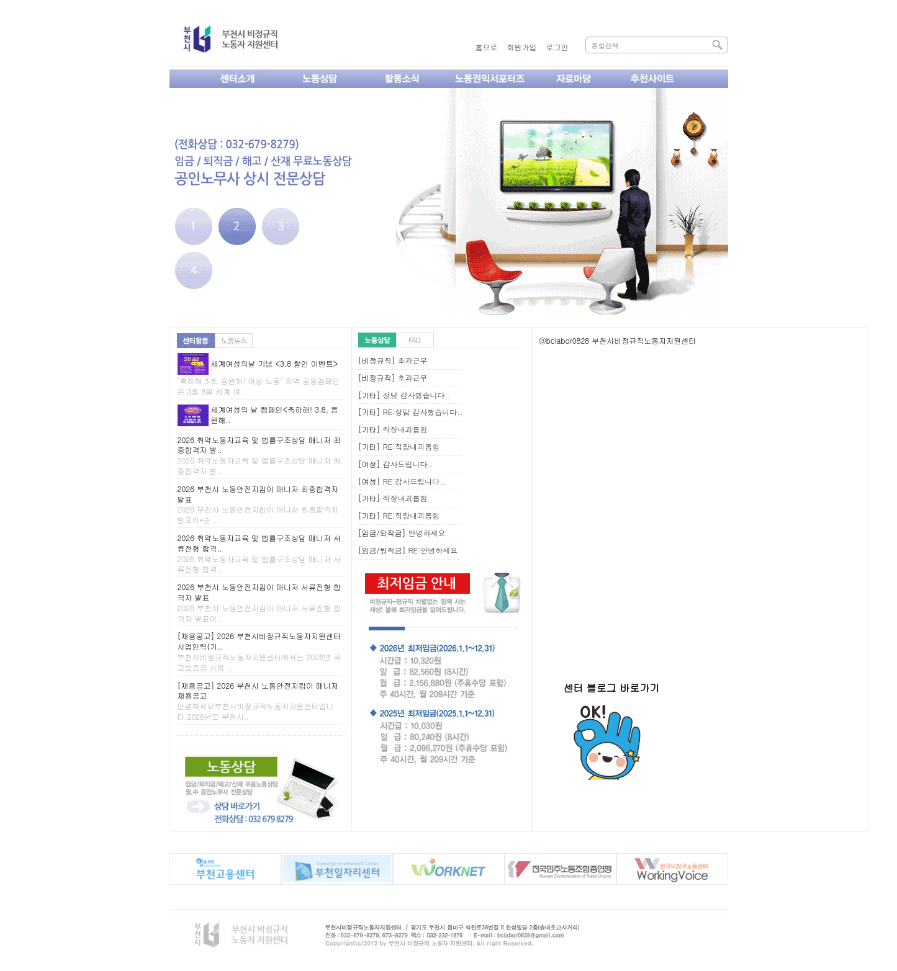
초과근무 (413, 360)
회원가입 (522, 47)
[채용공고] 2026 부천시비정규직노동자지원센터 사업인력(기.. (259, 651)
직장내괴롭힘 (405, 429)
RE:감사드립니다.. (414, 481)
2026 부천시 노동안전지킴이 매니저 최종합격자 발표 (258, 504)
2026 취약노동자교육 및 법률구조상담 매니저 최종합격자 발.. (259, 455)
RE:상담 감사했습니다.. (423, 411)
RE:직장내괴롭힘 (411, 446)
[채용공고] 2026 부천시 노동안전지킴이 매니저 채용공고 (258, 701)
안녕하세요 (427, 532)
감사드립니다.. (408, 464)
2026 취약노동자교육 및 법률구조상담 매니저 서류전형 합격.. (259, 553)
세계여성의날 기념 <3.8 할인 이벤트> (274, 363)
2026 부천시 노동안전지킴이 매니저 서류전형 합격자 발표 (259, 602)
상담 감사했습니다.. (417, 395)
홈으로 (487, 47)
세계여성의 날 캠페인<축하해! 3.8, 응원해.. (274, 414)
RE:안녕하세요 (433, 550)
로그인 (557, 47)
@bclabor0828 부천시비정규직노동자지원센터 (617, 340)
